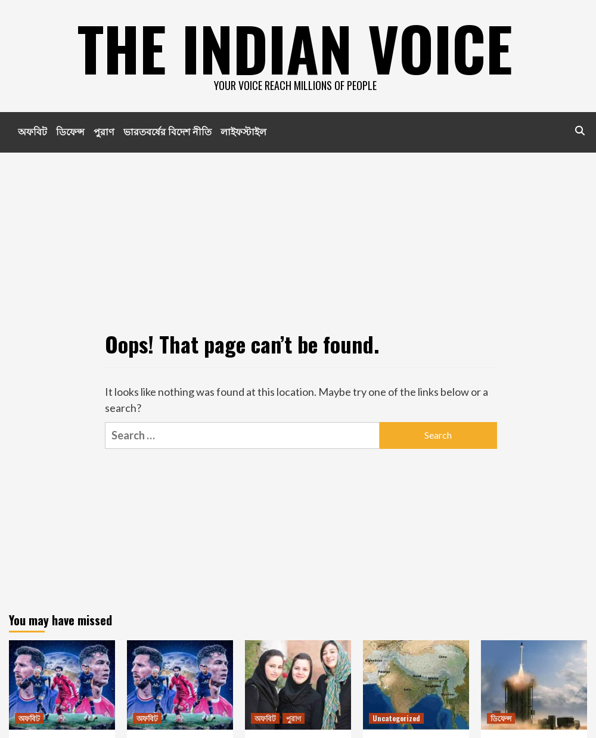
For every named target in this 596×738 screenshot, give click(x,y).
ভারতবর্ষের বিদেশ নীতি (167, 131)
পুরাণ (104, 131)
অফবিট (32, 131)
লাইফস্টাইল (243, 131)
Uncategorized (396, 718)
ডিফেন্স (70, 131)
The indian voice (295, 48)
